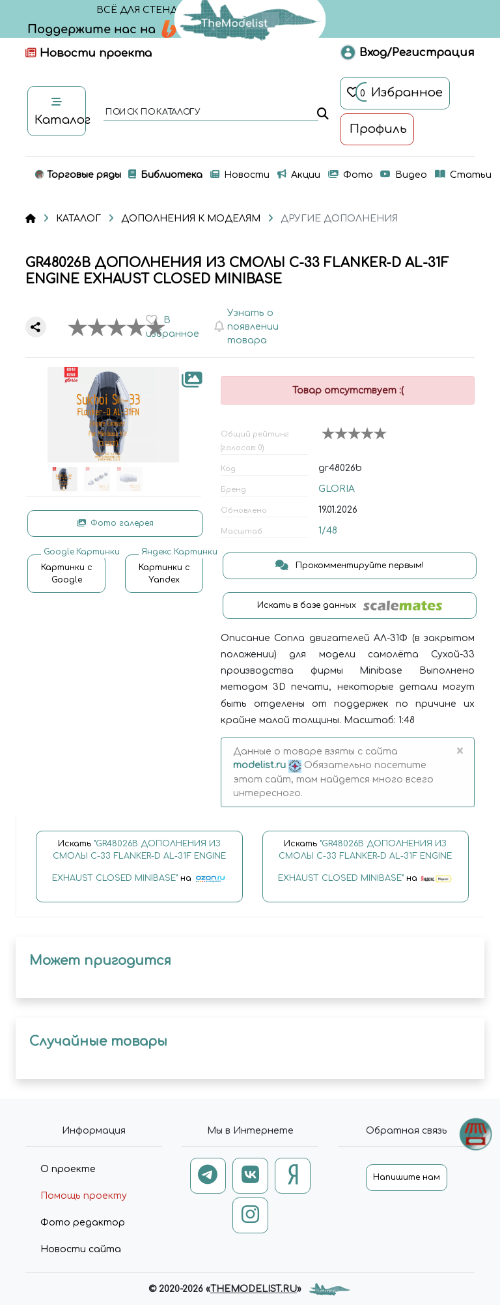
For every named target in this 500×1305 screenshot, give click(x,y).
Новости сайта (80, 1249)
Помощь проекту (83, 1196)
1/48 (327, 531)
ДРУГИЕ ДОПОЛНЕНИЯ (339, 218)
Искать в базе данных (350, 605)
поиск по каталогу (152, 112)
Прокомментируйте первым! (349, 565)
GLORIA (336, 489)
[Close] (459, 752)
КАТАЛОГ (78, 218)
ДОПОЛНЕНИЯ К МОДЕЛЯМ (190, 218)
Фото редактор (82, 1222)
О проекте (68, 1169)
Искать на (139, 867)
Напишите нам (406, 1177)
